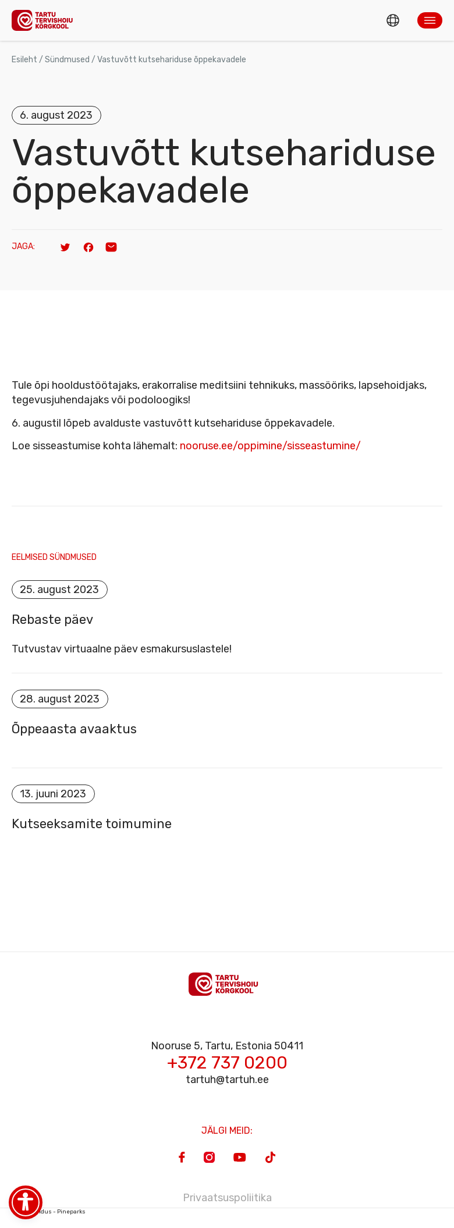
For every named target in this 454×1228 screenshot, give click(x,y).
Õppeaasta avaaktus (74, 729)
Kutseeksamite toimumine (92, 824)
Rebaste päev (52, 619)
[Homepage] (45, 20)
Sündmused (67, 60)
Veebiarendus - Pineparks (49, 1211)
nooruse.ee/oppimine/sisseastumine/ (270, 445)
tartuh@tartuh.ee (227, 1079)
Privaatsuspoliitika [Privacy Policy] (227, 1197)
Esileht (24, 60)
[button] (429, 20)
